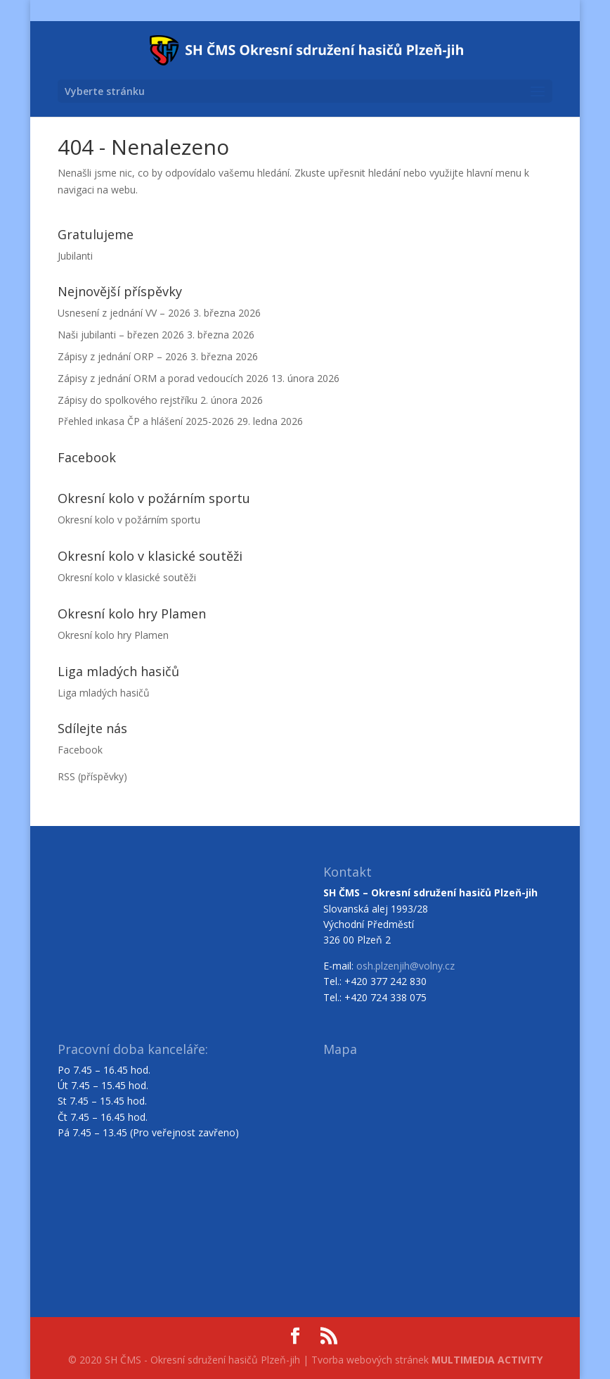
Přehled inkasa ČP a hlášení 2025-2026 (146, 421)
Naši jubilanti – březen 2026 (121, 334)
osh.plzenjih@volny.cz (405, 965)
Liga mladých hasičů (104, 692)
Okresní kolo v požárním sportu (129, 519)
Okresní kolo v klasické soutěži (127, 577)
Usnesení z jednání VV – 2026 (124, 312)
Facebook (80, 749)
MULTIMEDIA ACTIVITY (487, 1359)
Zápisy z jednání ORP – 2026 (123, 356)
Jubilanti (75, 255)
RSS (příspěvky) (92, 776)
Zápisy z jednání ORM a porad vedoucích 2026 (163, 378)
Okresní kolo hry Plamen (113, 635)
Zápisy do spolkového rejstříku (127, 400)
